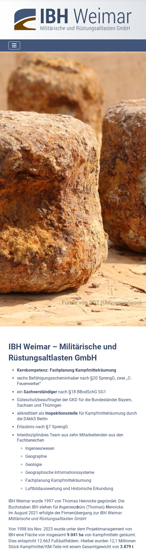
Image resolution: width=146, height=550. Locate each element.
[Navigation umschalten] (14, 45)
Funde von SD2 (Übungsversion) (102, 302)
